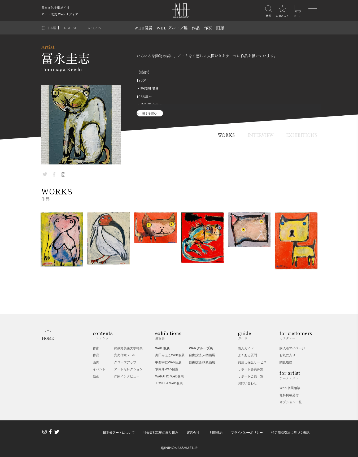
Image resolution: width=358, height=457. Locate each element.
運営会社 (193, 432)
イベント (99, 369)
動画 (96, 376)
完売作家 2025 (124, 355)
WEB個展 (143, 28)
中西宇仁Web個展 (168, 362)
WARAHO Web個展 (169, 376)
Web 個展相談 (290, 388)
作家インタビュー (126, 376)
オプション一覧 (291, 402)
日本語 (51, 27)
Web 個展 (162, 348)
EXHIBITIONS (301, 135)
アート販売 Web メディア (59, 14)
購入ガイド (246, 348)
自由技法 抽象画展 (202, 362)
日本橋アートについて (119, 432)
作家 (208, 28)
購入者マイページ (292, 348)
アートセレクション (128, 369)
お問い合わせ (247, 383)
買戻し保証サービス (252, 362)
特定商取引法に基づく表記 (290, 432)
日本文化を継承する (55, 7)
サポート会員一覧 (250, 376)
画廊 (220, 28)
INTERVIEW (260, 135)
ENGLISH (70, 27)
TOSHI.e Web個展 (169, 383)
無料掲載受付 (289, 395)
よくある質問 (247, 355)
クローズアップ (125, 362)
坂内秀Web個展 (166, 369)
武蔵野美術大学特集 (128, 348)
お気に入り (287, 355)
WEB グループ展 (171, 28)
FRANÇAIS (92, 27)
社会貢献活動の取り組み (160, 432)
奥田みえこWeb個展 (170, 355)
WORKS (226, 135)
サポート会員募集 (250, 369)
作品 (196, 28)
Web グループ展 (201, 348)
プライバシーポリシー (247, 432)
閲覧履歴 (286, 362)
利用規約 (216, 432)
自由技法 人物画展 (202, 355)
